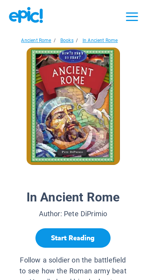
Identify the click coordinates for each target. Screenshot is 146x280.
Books (67, 40)
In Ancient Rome (100, 40)
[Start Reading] (73, 238)
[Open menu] (132, 16)
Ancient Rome (36, 40)
